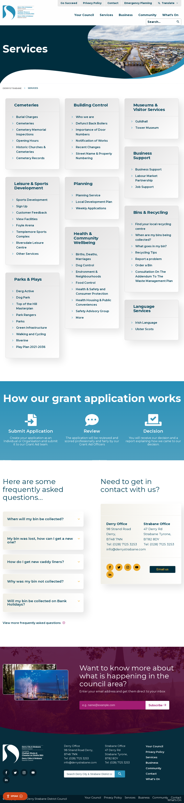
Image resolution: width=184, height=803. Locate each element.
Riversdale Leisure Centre (30, 245)
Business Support (148, 169)
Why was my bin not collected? (43, 581)
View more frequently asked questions (34, 623)
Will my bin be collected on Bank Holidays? (43, 602)
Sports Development (31, 200)
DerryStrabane (12, 88)
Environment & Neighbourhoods (88, 274)
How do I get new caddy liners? (43, 562)
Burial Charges (27, 117)
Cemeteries (25, 123)
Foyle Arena (25, 225)
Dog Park (23, 297)
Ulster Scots (144, 329)
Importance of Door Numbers (91, 132)
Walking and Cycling (31, 334)
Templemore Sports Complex (31, 234)
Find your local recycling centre (153, 226)
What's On (170, 15)
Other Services (27, 254)
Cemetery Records (30, 158)
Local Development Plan (94, 202)
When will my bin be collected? (43, 519)
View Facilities (27, 219)
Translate (168, 3)
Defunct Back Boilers (91, 123)
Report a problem (148, 259)
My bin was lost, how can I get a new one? (43, 540)
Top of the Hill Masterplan (26, 306)
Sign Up (21, 206)
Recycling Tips (146, 252)
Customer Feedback (31, 212)
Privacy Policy (92, 3)
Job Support (144, 187)
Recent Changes (88, 147)
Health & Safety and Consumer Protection (92, 292)
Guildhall (141, 121)
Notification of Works (92, 140)
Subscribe (157, 705)
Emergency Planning (138, 3)
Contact (112, 3)
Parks (20, 321)
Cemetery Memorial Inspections (31, 132)
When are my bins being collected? (153, 237)
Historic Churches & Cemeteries (31, 149)
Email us (163, 569)
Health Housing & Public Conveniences (93, 302)
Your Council (84, 15)
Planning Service (88, 195)
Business (126, 15)
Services (106, 15)
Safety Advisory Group (92, 311)
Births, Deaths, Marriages (87, 257)
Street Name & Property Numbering (94, 156)
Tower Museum (147, 127)
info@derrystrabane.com (126, 549)
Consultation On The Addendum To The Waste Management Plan (154, 276)
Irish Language (146, 322)
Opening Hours (27, 140)
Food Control (85, 282)
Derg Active (25, 291)
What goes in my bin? (151, 246)
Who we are (85, 117)
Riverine (22, 340)
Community (147, 15)
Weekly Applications (91, 208)
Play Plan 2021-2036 (30, 347)
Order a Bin (143, 265)
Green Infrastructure (31, 327)
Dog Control (85, 265)
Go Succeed (69, 3)
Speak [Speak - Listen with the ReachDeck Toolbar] (14, 796)
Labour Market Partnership (146, 178)
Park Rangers (26, 315)
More (80, 317)
